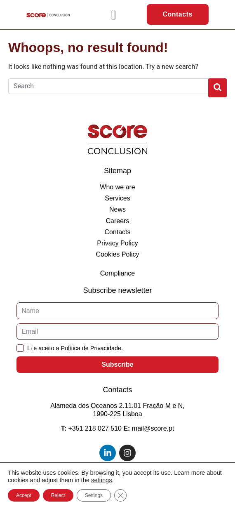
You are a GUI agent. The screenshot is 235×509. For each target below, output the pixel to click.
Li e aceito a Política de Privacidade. (75, 348)
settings (101, 480)
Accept (23, 495)
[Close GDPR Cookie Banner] (120, 495)
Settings (94, 495)
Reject (58, 495)
